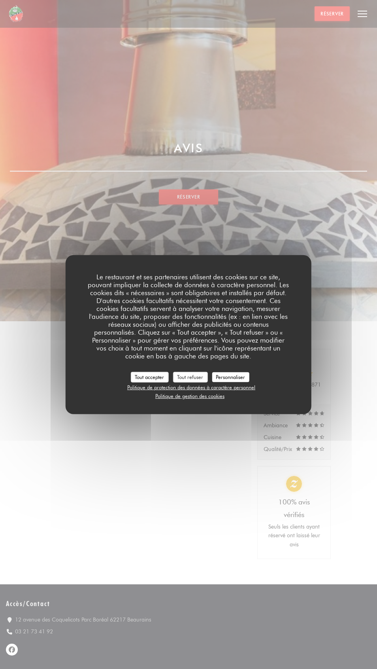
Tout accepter (149, 376)
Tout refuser (190, 376)
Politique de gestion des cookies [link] (189, 395)
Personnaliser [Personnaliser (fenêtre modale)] (230, 376)
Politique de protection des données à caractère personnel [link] (191, 387)
